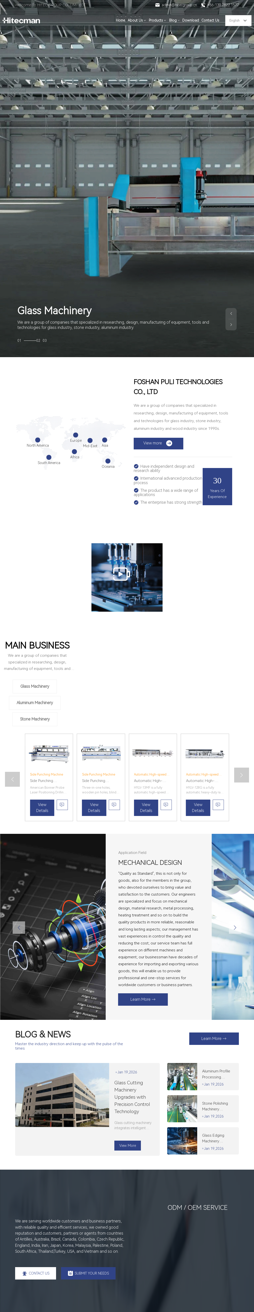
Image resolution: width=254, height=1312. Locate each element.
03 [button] (45, 341)
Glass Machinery (34, 686)
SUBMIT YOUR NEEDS (88, 1273)
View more (158, 443)
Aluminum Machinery (35, 702)
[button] (231, 313)
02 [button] (38, 341)
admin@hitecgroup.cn (176, 5)
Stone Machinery (35, 719)
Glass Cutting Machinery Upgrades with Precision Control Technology (132, 1097)
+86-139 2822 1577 (220, 5)
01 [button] (26, 341)
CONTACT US (35, 1273)
